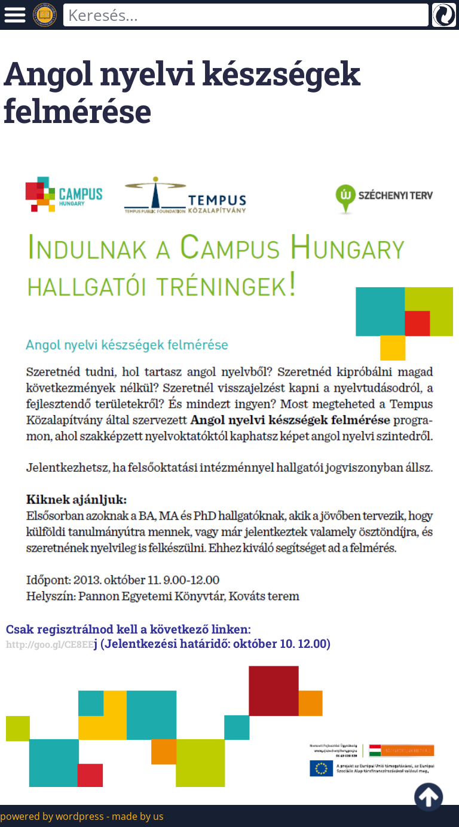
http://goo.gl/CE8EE (50, 644)
